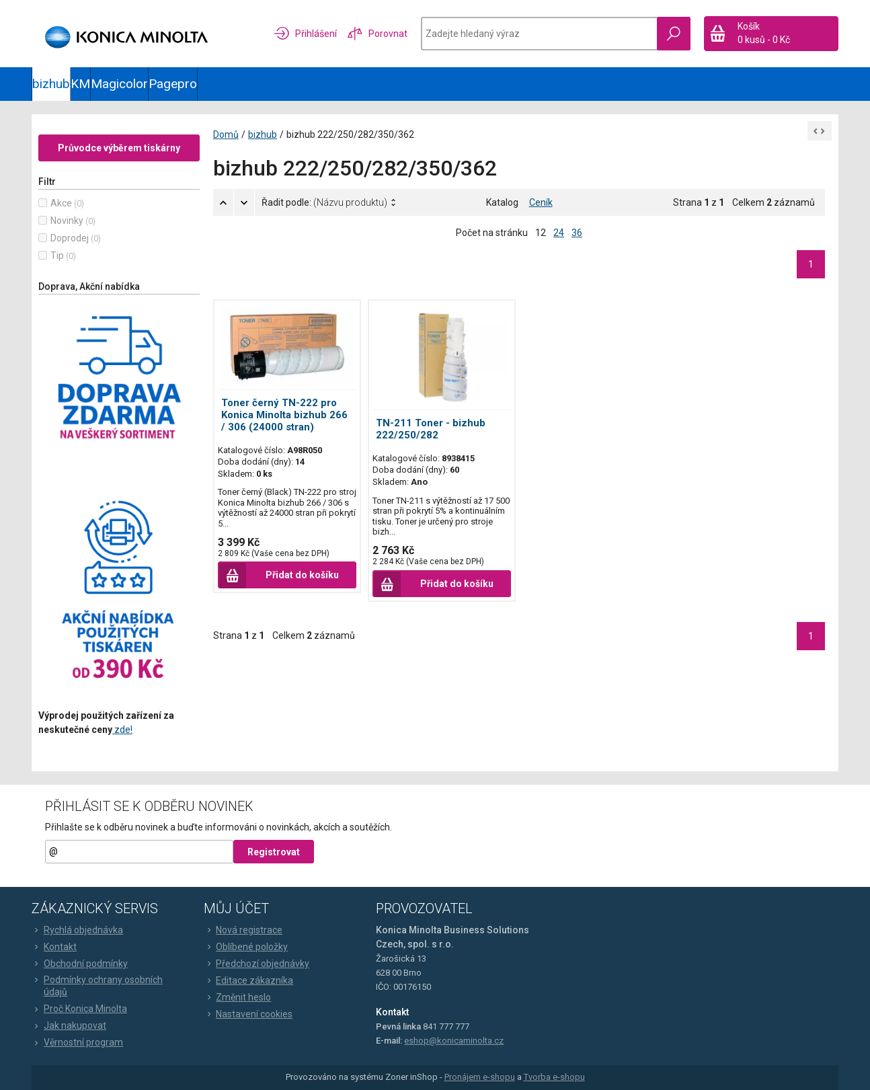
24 (558, 232)
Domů (226, 134)
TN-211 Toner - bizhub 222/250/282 (430, 429)
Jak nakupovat (69, 1025)
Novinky (66, 220)
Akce (61, 203)
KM (80, 83)
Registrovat (273, 852)
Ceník (541, 202)
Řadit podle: (324, 202)
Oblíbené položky (246, 946)
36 (576, 232)
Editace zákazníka (248, 980)
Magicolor (119, 83)
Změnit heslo (237, 997)
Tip (57, 255)
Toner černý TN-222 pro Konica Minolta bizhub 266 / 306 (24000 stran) (284, 415)
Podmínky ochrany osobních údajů (97, 985)
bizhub (51, 83)
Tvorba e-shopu (554, 1078)
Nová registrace (243, 930)
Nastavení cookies (248, 1014)
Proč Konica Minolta (79, 1008)
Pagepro (173, 83)
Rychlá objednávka (77, 930)
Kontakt (54, 946)
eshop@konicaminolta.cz (454, 1041)
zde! (122, 729)
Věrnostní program (77, 1042)
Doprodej (69, 238)
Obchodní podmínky (80, 963)
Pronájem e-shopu (479, 1078)
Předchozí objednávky (256, 963)
